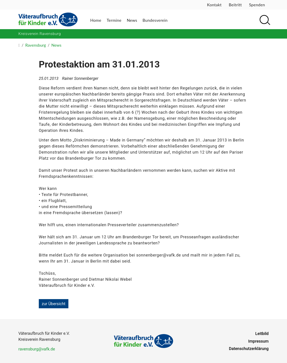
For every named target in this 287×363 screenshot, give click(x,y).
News (56, 45)
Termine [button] (114, 20)
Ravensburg (35, 45)
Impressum (258, 341)
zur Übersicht (53, 303)
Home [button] (95, 20)
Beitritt (235, 4)
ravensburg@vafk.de (36, 349)
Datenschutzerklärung (249, 348)
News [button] (132, 20)
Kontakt (214, 4)
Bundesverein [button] (155, 20)
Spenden (257, 4)
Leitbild (262, 333)
